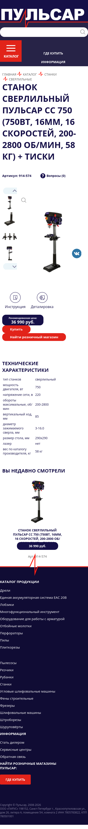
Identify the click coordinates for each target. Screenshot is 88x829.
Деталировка (42, 306)
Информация (53, 62)
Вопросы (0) (56, 176)
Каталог (30, 74)
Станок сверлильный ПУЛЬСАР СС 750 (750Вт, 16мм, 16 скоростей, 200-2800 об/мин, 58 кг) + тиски (37, 536)
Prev (9, 191)
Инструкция (15, 306)
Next (9, 266)
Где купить (53, 53)
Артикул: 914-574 (16, 175)
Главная (9, 74)
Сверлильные (20, 79)
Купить (16, 329)
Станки (50, 74)
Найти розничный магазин (34, 337)
